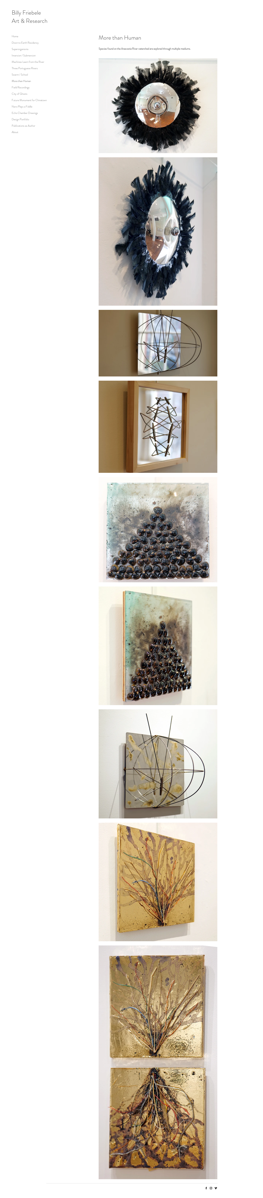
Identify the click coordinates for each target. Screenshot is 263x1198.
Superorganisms (20, 49)
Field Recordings (21, 87)
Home (15, 36)
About (15, 132)
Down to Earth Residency (24, 43)
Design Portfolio (20, 119)
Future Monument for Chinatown (24, 100)
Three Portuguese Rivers (24, 68)
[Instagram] (211, 1188)
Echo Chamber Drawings (24, 113)
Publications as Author (23, 126)
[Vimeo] (215, 1188)
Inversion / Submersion (24, 55)
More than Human (21, 81)
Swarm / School (20, 75)
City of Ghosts (19, 94)
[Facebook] (206, 1188)
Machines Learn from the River (24, 62)
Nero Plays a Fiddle (22, 107)
